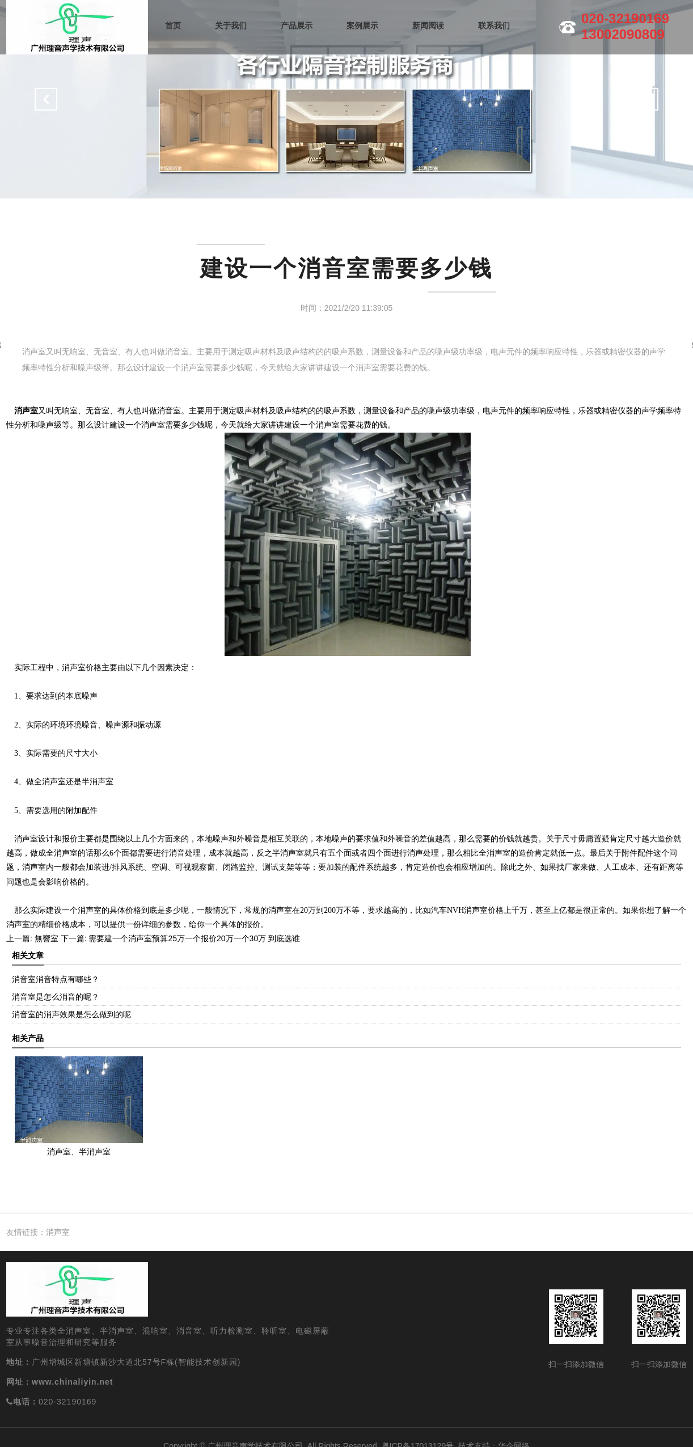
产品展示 (296, 25)
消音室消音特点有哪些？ (55, 979)
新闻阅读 (428, 25)
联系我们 (494, 25)
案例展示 (362, 25)
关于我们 (231, 25)
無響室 (45, 938)
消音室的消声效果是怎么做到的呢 (71, 1014)
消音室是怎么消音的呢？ (55, 996)
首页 (173, 25)
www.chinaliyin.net (72, 1381)
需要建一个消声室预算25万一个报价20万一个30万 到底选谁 (194, 938)
